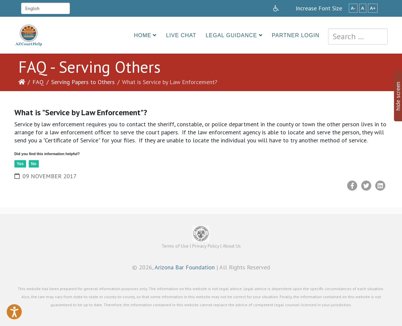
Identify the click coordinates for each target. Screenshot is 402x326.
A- (353, 8)
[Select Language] (45, 8)
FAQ (38, 82)
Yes (20, 163)
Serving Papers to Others (83, 82)
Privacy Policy (205, 246)
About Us (232, 246)
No (33, 163)
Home (142, 35)
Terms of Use (175, 246)
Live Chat (181, 35)
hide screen (398, 96)
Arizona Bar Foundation (185, 267)
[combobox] (358, 36)
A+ (373, 8)
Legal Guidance (231, 35)
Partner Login (295, 35)
